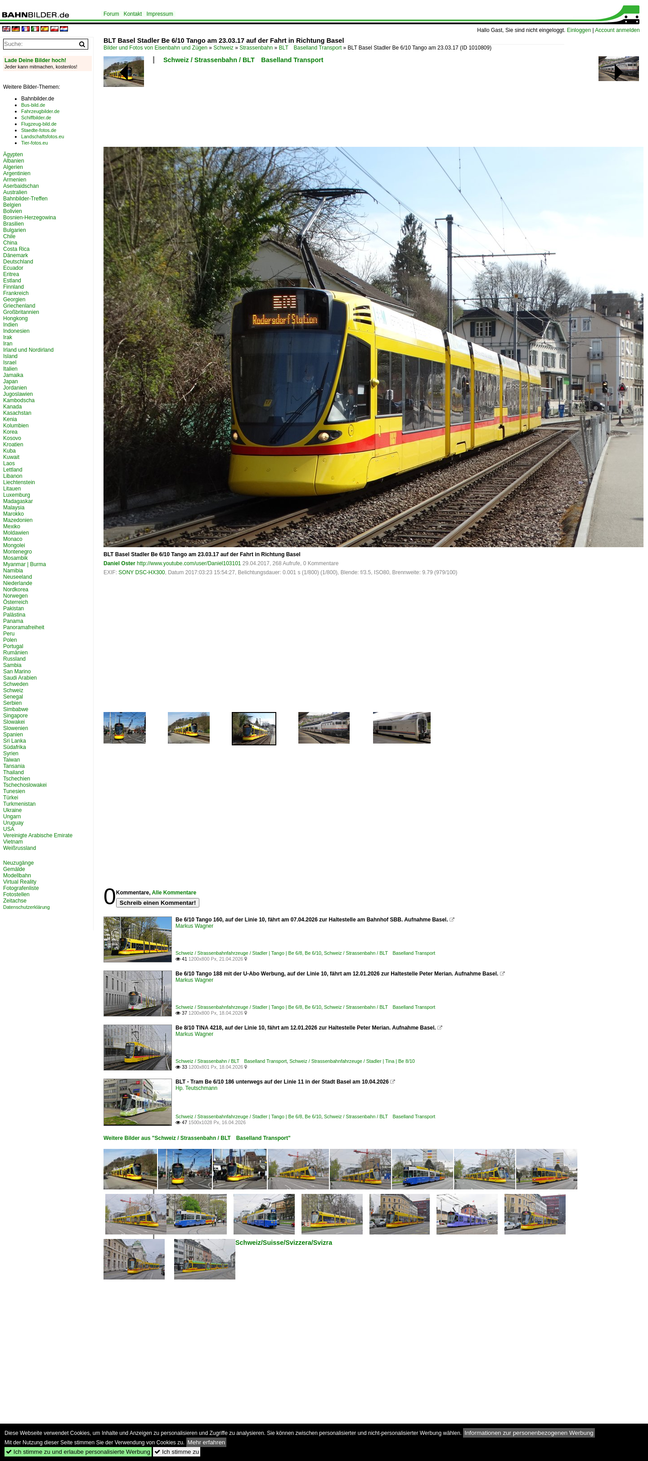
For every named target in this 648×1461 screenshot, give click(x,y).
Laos (9, 463)
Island (10, 356)
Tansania (14, 766)
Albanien (13, 161)
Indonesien (16, 331)
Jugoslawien (18, 394)
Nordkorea (15, 589)
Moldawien (16, 533)
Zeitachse (15, 901)
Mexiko (11, 526)
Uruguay (13, 823)
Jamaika (13, 375)
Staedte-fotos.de (38, 130)
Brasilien (13, 224)
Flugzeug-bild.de (39, 124)
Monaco (12, 539)
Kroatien (13, 444)
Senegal (13, 697)
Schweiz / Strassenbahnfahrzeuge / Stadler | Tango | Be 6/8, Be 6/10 (248, 953)
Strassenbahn (256, 48)
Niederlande (17, 583)
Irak (7, 337)
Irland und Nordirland (28, 350)
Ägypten (13, 154)
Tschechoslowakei (25, 785)
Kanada (12, 407)
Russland (14, 659)
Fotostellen (16, 894)
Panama (13, 621)
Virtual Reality (19, 882)
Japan (10, 381)
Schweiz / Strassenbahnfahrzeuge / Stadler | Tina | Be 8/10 (352, 1061)
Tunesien (14, 791)
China (10, 243)
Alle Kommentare (174, 892)
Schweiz (223, 48)
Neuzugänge (18, 863)
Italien (10, 369)
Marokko (13, 514)
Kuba (9, 451)
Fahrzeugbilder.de (40, 111)
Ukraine (12, 810)
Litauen (12, 488)
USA (8, 829)
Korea (10, 432)
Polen (10, 640)
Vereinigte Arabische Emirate (37, 835)
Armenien (14, 180)
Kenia (10, 419)
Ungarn (12, 816)
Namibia (13, 570)
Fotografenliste (21, 888)
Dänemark (15, 255)
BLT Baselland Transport (310, 48)
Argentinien (17, 173)
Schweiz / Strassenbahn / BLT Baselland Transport (243, 60)
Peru (8, 634)
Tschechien (16, 779)
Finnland (13, 287)
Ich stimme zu (176, 1451)
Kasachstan (17, 413)
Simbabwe (15, 709)
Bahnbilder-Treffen (25, 198)
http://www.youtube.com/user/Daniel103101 (189, 563)
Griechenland (19, 306)
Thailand (13, 772)
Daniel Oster (119, 563)
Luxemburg (16, 495)
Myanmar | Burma (24, 564)
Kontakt (133, 14)
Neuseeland (17, 577)
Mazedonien (17, 520)
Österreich (15, 602)
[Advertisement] (334, 108)
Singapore (15, 715)
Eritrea (11, 274)
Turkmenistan (19, 804)
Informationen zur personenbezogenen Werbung (529, 1432)
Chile (9, 236)
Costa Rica (16, 249)
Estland (12, 280)
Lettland (12, 470)
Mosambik (15, 558)
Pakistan (13, 608)
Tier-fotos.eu (34, 142)
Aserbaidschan (21, 186)
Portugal (13, 646)
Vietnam (13, 842)
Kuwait (11, 457)
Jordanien (15, 388)
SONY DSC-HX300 (141, 572)
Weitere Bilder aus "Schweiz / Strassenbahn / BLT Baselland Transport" (197, 1138)
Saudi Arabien (20, 678)
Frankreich (16, 293)
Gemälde (14, 869)
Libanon (12, 476)
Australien (15, 192)
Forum (111, 14)
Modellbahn (17, 875)
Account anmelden (617, 30)
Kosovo (12, 438)
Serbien (12, 703)
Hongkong (15, 318)
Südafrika (14, 747)
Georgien (14, 299)
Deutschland (18, 262)
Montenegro (17, 552)
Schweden (15, 684)
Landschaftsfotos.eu (42, 136)
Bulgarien (14, 230)
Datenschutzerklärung (26, 907)
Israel (9, 362)
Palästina (14, 615)
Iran (8, 343)
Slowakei (14, 722)
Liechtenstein (19, 482)
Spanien (13, 734)
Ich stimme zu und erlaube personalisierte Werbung (78, 1451)
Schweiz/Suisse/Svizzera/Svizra (283, 1242)
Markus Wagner (194, 926)
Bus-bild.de (33, 105)
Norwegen (15, 596)
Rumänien (15, 652)
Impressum (159, 14)
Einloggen (579, 30)
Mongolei (14, 545)
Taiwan (11, 760)
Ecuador (13, 268)
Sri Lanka (14, 741)
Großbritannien (21, 312)
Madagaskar (18, 501)
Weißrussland (19, 848)
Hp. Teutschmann (196, 1088)
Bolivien (12, 211)
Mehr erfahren (206, 1442)
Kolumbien (16, 425)
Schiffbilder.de (36, 117)
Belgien (12, 205)
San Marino (17, 671)
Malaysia (13, 507)
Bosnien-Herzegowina (29, 217)
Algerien (13, 167)
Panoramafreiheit (23, 627)
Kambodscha (19, 400)
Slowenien (15, 728)
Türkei (10, 797)
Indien (10, 325)
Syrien (10, 753)
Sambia (12, 665)
